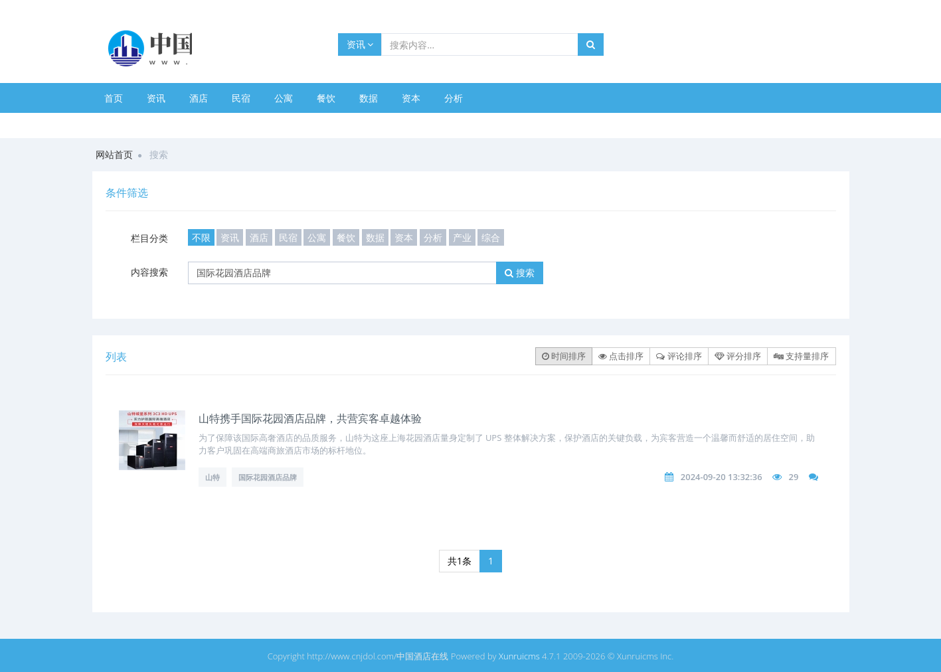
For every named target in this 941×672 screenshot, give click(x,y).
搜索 (520, 272)
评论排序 (678, 356)
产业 (462, 237)
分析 (453, 98)
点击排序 (620, 356)
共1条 (459, 560)
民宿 (241, 98)
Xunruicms (519, 656)
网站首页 (114, 154)
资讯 (360, 44)
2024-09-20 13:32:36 (721, 477)
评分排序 (738, 356)
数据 (368, 98)
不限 (201, 237)
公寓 (283, 98)
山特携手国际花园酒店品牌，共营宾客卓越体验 (310, 418)
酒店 (198, 98)
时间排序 (564, 356)
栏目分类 (149, 238)
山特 (212, 477)
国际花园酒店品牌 (267, 477)
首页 (113, 98)
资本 (411, 98)
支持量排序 (801, 356)
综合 (490, 237)
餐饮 (326, 98)
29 (793, 477)
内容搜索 (149, 272)
